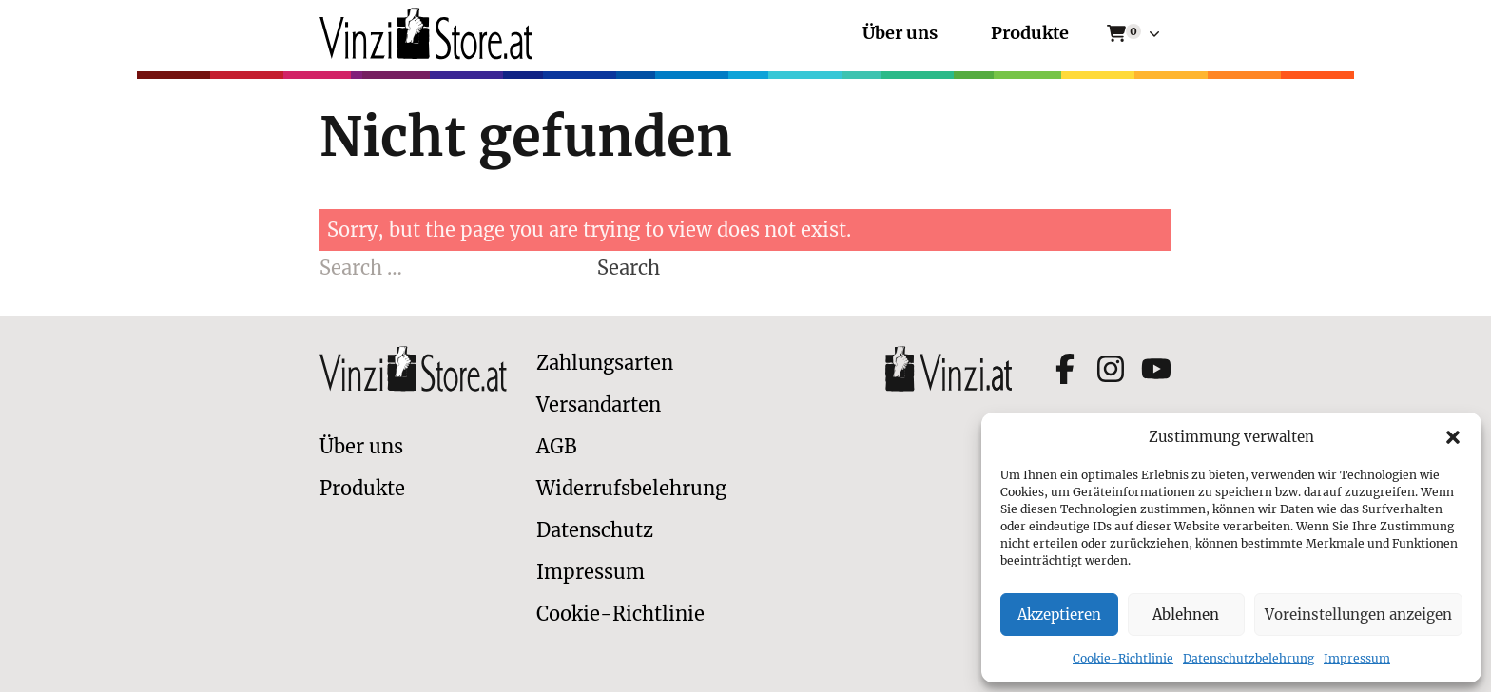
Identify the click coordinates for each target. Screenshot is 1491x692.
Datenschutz (594, 530)
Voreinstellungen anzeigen (1358, 615)
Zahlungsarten (604, 363)
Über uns (900, 34)
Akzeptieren (1059, 615)
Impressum (1357, 658)
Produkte (1030, 34)
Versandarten (598, 404)
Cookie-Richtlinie (1123, 658)
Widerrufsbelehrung (631, 488)
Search (628, 267)
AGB (556, 446)
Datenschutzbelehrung (1248, 658)
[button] (1452, 437)
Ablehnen (1185, 615)
